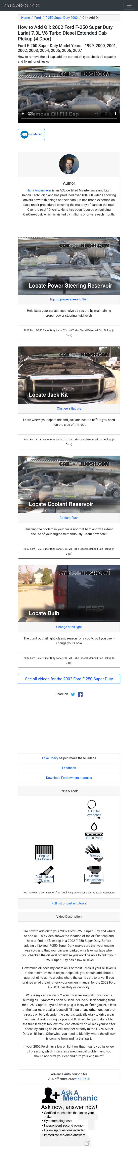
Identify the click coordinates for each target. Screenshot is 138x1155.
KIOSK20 (84, 1079)
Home (25, 18)
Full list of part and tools (69, 903)
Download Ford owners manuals (69, 778)
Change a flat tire (69, 408)
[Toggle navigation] (129, 6)
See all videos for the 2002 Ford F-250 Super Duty (69, 679)
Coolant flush (68, 518)
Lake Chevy (50, 758)
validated (31, 135)
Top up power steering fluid (69, 299)
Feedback (69, 768)
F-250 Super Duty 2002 (61, 18)
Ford (37, 18)
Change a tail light (69, 627)
